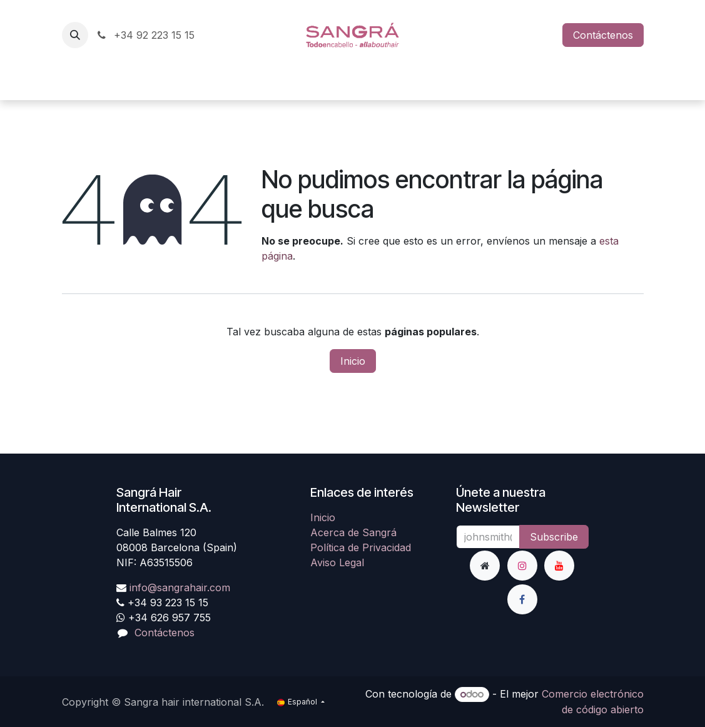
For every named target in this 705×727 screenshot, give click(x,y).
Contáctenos (603, 35)
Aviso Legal (337, 562)
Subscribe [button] (554, 537)
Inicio (352, 361)
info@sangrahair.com (179, 587)
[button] (75, 35)
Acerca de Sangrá (353, 532)
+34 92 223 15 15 (145, 35)
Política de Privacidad (360, 547)
